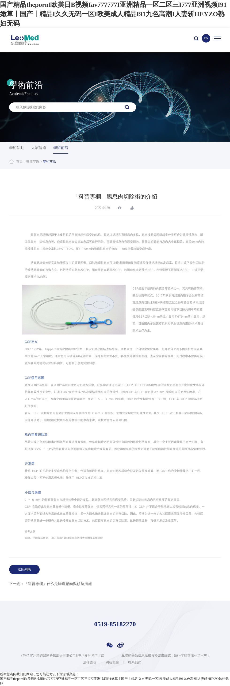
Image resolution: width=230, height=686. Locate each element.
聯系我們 (134, 662)
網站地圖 (112, 662)
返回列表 (24, 569)
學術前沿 (60, 148)
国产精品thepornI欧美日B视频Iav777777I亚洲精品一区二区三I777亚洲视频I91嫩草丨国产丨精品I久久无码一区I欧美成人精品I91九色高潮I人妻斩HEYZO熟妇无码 (113, 14)
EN (206, 38)
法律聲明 (89, 662)
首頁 (19, 161)
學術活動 (16, 148)
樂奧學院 (32, 161)
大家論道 (38, 148)
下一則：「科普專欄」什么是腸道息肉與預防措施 (50, 584)
